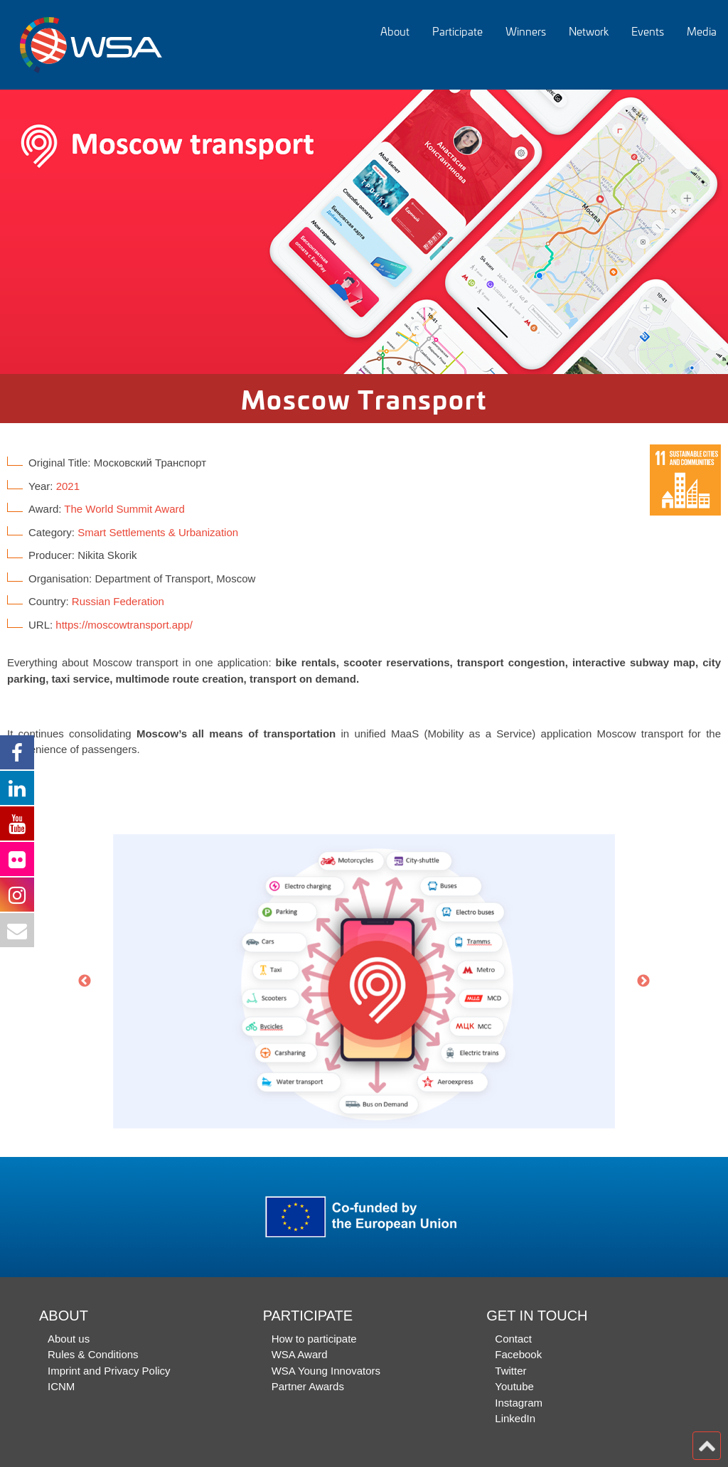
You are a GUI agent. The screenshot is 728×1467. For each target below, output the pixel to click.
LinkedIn (515, 1418)
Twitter (510, 1371)
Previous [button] (84, 981)
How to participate (314, 1339)
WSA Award (300, 1354)
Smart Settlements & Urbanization (157, 532)
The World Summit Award (124, 509)
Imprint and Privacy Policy (109, 1371)
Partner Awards (308, 1386)
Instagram (518, 1403)
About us (69, 1339)
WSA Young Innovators (326, 1371)
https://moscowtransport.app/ (124, 625)
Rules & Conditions (93, 1354)
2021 (68, 486)
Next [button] (643, 981)
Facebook (518, 1354)
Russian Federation (118, 601)
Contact (513, 1339)
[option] (364, 232)
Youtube (514, 1386)
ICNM (61, 1386)
